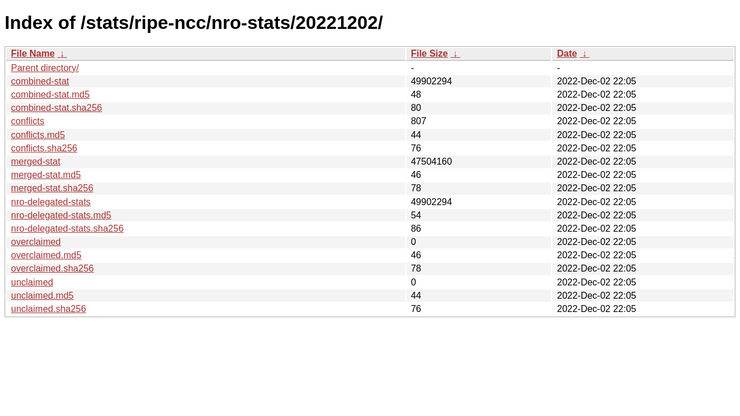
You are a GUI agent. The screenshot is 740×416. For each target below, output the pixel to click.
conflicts (28, 121)
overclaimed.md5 (46, 255)
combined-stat (40, 81)
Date (567, 53)
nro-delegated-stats (51, 202)
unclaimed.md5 (42, 295)
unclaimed (32, 282)
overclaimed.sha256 (52, 268)
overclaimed (36, 242)
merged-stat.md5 (46, 175)
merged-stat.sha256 (52, 188)
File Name (33, 53)
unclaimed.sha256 (48, 309)
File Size (429, 53)
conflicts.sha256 (44, 148)
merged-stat (35, 161)
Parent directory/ (45, 68)
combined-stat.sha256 (56, 108)
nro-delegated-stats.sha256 (67, 228)
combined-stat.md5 (50, 94)
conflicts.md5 (38, 135)
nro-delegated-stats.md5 (61, 215)
